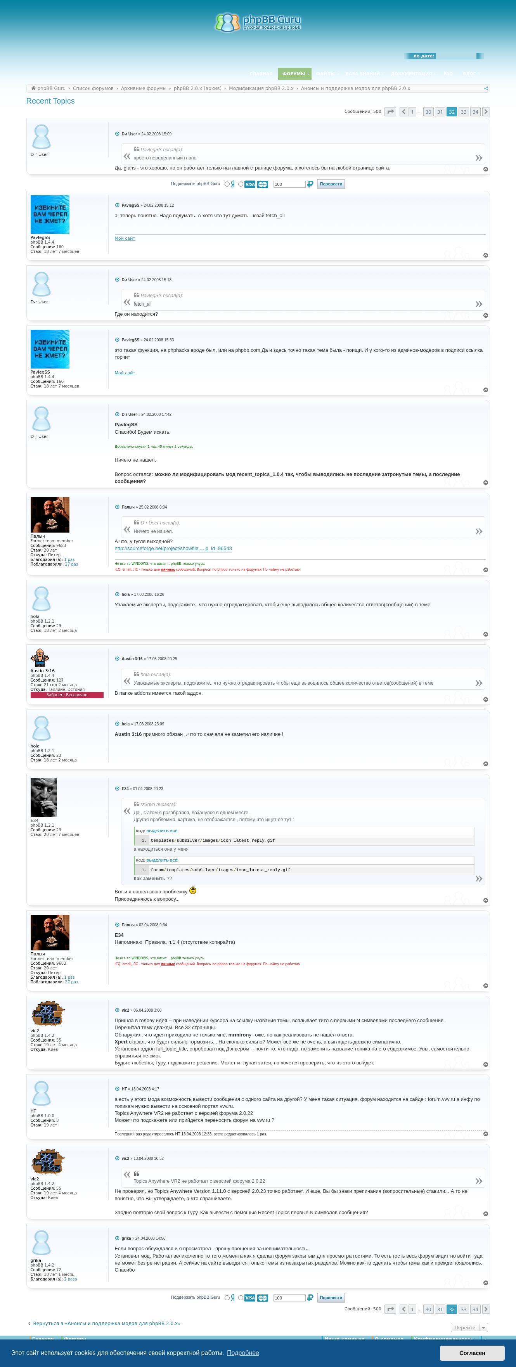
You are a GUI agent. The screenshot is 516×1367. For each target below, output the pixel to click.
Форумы (294, 73)
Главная (261, 73)
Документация (411, 73)
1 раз (69, 559)
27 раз (71, 564)
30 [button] (428, 111)
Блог (469, 73)
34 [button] (475, 111)
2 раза (70, 1279)
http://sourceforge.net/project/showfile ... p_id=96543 (173, 548)
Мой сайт (125, 238)
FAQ (448, 73)
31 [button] (440, 111)
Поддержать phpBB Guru (195, 183)
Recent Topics (50, 101)
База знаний (363, 73)
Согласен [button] (472, 1353)
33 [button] (464, 111)
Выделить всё (162, 831)
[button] (390, 111)
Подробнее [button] (243, 1353)
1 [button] (412, 111)
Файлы (325, 73)
